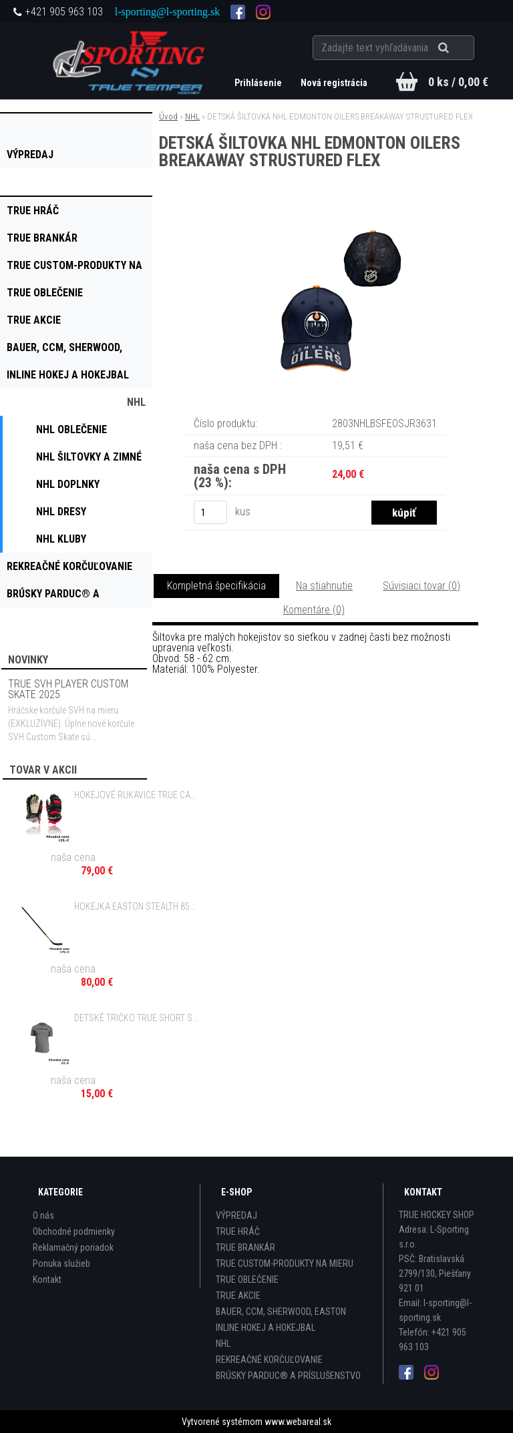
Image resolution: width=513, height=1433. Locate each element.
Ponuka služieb (61, 1263)
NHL (192, 116)
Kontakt (47, 1279)
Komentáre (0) (314, 609)
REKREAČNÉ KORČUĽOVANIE (269, 1359)
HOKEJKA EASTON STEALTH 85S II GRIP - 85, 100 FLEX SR (136, 906)
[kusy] (210, 512)
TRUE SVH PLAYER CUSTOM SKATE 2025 (68, 689)
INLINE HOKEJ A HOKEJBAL (265, 1327)
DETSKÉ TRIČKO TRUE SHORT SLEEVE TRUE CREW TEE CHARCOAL (136, 1018)
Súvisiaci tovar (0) (421, 585)
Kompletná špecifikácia (216, 585)
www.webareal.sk (298, 1421)
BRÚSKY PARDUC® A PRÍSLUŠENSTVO (288, 1375)
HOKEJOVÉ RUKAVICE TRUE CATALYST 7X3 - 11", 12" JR (136, 795)
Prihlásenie (259, 82)
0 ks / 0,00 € (458, 82)
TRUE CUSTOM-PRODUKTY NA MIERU (284, 1263)
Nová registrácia (334, 82)
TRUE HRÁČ (238, 1231)
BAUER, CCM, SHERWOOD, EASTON (281, 1311)
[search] (460, 48)
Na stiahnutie (324, 585)
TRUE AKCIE (238, 1295)
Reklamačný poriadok (73, 1247)
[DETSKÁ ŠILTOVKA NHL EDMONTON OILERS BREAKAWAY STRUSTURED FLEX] (315, 224)
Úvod (168, 116)
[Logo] (130, 60)
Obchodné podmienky (74, 1231)
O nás (43, 1215)
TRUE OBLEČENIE (247, 1279)
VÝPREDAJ (236, 1215)
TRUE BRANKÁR (245, 1247)
